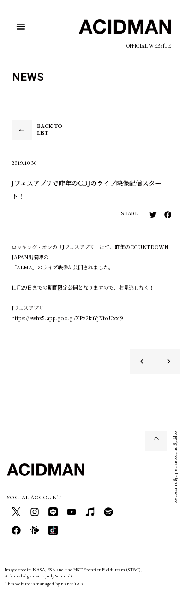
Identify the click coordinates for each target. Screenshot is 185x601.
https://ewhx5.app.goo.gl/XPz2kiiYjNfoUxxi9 (67, 318)
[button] (21, 26)
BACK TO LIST (49, 129)
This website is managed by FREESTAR (44, 584)
